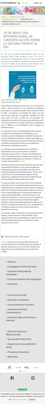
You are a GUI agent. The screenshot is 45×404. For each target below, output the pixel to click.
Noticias (11, 261)
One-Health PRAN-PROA (18, 339)
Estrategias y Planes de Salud (21, 266)
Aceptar (32, 399)
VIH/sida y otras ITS (9, 19)
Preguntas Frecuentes (17, 352)
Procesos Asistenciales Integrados (23, 279)
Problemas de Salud (16, 17)
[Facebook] (12, 378)
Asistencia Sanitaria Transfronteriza (16, 311)
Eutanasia (11, 283)
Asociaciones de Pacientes (20, 304)
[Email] (33, 378)
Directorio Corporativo (17, 299)
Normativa (12, 356)
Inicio (4, 17)
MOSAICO (21, 161)
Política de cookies (19, 399)
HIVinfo (4, 242)
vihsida (24, 100)
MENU (38, 3)
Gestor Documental (16, 295)
